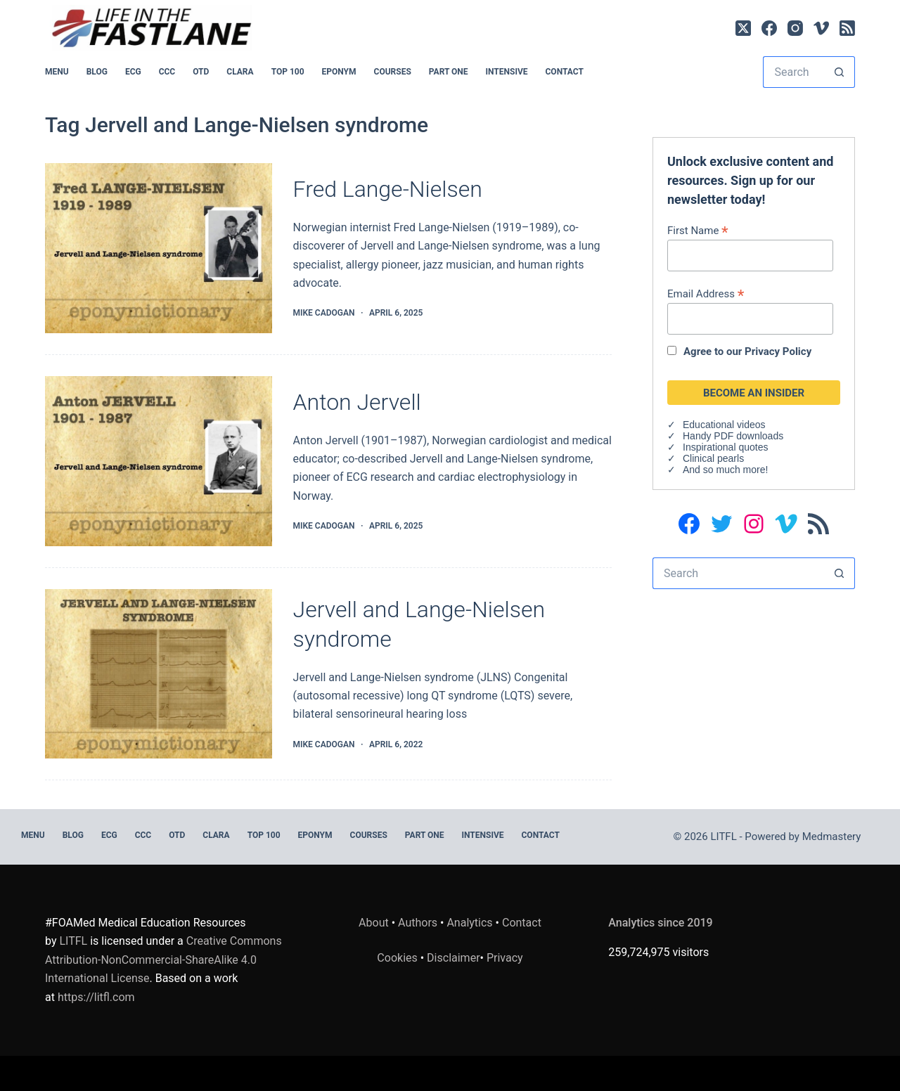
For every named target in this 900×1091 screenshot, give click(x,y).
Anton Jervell (357, 402)
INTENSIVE (507, 72)
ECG (133, 72)
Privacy (505, 957)
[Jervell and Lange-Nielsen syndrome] (158, 674)
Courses (392, 72)
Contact (565, 72)
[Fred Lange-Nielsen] (158, 248)
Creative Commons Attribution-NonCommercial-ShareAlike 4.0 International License (163, 959)
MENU (57, 72)
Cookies (398, 957)
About (374, 922)
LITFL (73, 941)
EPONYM (339, 72)
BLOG (97, 72)
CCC (167, 72)
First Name (697, 230)
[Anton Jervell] (158, 461)
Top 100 (287, 72)
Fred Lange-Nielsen (387, 189)
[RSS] (847, 28)
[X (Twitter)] (743, 28)
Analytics (469, 922)
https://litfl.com (96, 997)
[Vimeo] (821, 28)
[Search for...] (793, 72)
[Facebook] (769, 28)
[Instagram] (795, 28)
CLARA (239, 72)
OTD (201, 72)
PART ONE (448, 72)
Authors (417, 922)
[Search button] (839, 72)
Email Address (705, 293)
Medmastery (831, 836)
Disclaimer (453, 957)
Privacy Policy (778, 351)
